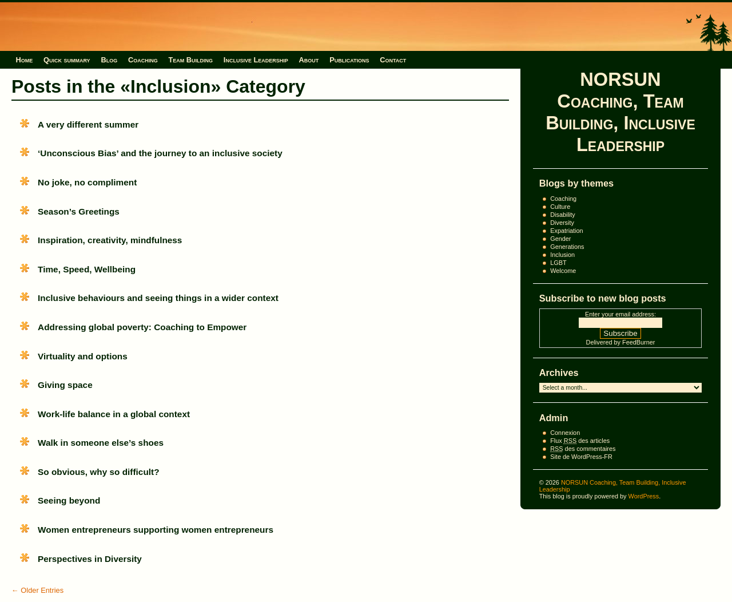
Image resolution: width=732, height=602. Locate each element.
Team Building (190, 60)
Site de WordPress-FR (581, 456)
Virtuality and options (83, 356)
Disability (562, 214)
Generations (567, 246)
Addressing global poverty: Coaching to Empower (142, 327)
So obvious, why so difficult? (98, 472)
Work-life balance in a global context (114, 414)
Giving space (65, 385)
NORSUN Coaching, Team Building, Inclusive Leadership (620, 112)
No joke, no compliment (87, 182)
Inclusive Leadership (256, 60)
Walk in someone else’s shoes (101, 442)
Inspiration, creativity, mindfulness (110, 240)
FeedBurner (638, 342)
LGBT (558, 262)
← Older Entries (37, 590)
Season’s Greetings (79, 211)
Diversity (562, 222)
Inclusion (562, 254)
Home (24, 60)
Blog (109, 60)
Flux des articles (580, 440)
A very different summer (88, 124)
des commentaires (582, 448)
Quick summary (66, 60)
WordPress (643, 496)
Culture (560, 206)
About (309, 60)
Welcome (563, 270)
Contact (393, 60)
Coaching (143, 60)
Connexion (565, 432)
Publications (349, 60)
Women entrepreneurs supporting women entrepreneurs (155, 529)
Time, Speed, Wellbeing (87, 269)
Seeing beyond (69, 500)
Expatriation (566, 230)
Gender (560, 238)
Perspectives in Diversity (90, 559)
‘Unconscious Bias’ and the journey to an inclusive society (160, 153)
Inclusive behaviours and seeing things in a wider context (158, 298)
